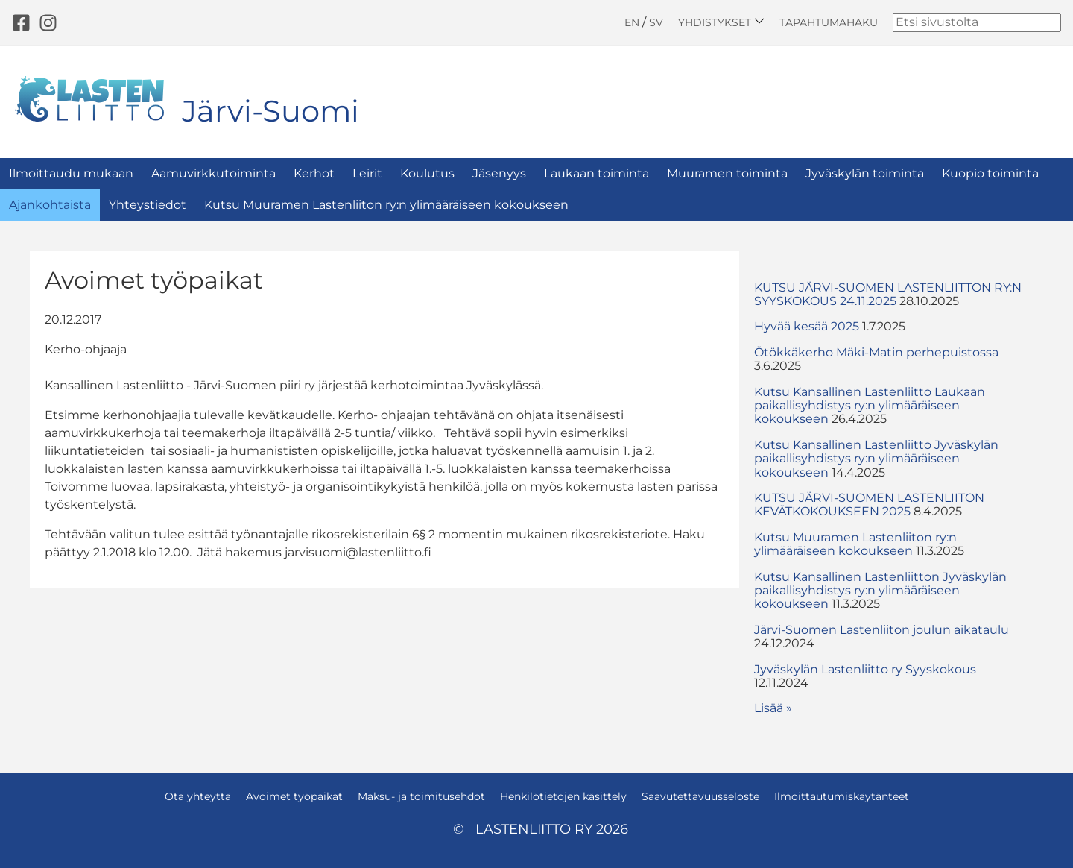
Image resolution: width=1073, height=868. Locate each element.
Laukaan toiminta (596, 173)
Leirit (367, 173)
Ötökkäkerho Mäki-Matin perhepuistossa (876, 352)
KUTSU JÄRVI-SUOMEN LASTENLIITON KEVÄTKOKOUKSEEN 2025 (869, 504)
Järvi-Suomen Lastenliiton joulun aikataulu (881, 630)
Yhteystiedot (147, 205)
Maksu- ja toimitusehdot (421, 796)
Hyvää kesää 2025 (806, 326)
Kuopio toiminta (990, 173)
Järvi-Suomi (270, 110)
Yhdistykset (721, 22)
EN (631, 22)
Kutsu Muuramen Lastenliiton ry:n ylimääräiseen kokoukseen (386, 205)
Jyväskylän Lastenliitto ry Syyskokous (865, 669)
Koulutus (427, 173)
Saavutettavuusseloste (700, 796)
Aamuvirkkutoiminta (213, 173)
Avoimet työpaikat (294, 796)
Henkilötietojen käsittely (563, 796)
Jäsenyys (499, 173)
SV (656, 22)
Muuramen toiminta (727, 173)
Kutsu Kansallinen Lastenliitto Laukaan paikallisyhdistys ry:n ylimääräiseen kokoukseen (869, 406)
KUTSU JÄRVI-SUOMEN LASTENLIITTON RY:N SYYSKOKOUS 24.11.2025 (888, 294)
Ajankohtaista (50, 205)
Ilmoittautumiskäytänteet (841, 796)
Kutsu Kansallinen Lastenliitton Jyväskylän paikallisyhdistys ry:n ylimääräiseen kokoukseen (880, 590)
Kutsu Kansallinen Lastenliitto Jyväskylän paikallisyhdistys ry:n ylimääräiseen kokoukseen (876, 458)
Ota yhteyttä (198, 796)
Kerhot (314, 173)
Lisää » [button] (773, 708)
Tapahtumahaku (828, 22)
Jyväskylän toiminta (864, 173)
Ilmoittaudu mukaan (71, 173)
